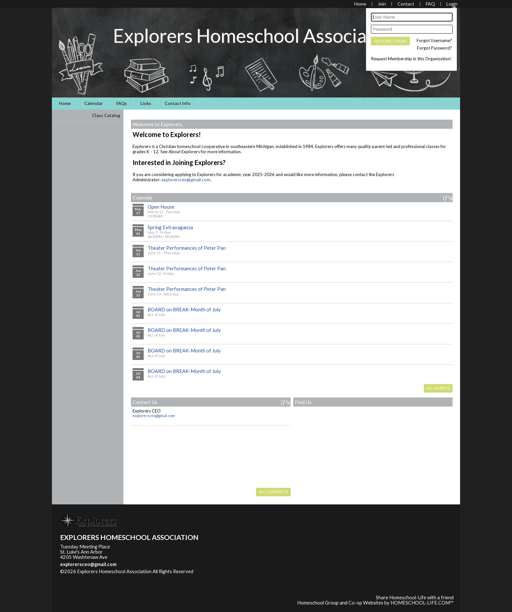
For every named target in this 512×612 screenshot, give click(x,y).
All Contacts (273, 492)
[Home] (360, 4)
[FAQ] (430, 4)
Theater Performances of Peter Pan (187, 248)
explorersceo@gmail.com (185, 179)
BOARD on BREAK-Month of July (184, 309)
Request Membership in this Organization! (411, 58)
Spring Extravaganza (170, 227)
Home (65, 103)
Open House (161, 207)
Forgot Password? (434, 48)
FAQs (121, 103)
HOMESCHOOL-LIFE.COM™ (422, 602)
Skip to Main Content (87, 576)
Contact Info (177, 103)
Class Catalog (106, 115)
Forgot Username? (434, 40)
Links (145, 103)
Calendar (93, 103)
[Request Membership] (382, 4)
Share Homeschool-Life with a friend (415, 597)
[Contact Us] (405, 4)
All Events (438, 388)
